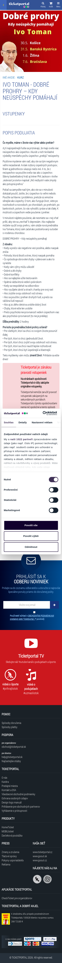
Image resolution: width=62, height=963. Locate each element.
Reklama (6, 864)
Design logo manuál (11, 802)
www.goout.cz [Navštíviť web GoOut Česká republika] (40, 860)
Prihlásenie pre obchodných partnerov (21, 806)
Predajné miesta (10, 786)
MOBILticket (8, 831)
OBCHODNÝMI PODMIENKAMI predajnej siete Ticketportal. (32, 617)
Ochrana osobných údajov (15, 798)
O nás (4, 777)
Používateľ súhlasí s (32, 617)
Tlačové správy (9, 856)
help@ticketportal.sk (12, 757)
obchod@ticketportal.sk (14, 746)
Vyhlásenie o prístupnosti (14, 810)
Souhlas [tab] (9, 422)
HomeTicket (8, 827)
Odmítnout (31, 546)
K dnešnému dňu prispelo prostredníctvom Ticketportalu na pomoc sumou (32, 917)
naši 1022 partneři (21, 439)
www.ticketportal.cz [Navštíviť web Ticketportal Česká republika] (42, 852)
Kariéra (5, 781)
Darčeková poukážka (12, 835)
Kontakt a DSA (9, 790)
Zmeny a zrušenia (10, 852)
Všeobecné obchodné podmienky (18, 794)
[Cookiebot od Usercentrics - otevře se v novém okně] (43, 413)
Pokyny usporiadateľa (12, 860)
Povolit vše (31, 525)
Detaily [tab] (23, 422)
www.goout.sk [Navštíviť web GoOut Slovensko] (40, 856)
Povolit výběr (31, 536)
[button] (51, 5)
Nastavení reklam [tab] (42, 422)
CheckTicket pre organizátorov (17, 898)
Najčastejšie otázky (11, 761)
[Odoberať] (54, 605)
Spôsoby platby (9, 727)
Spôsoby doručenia (11, 723)
